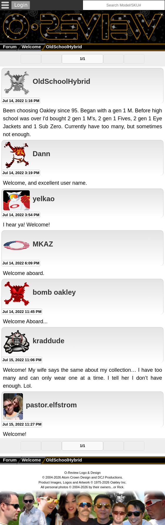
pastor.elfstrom (51, 405)
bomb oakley (54, 292)
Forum (10, 46)
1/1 (82, 58)
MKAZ (43, 244)
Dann (41, 154)
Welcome (31, 46)
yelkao (44, 199)
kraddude (48, 341)
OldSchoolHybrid (61, 81)
